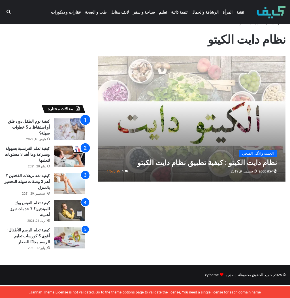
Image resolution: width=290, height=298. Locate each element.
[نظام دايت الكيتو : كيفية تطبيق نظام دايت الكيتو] (192, 131)
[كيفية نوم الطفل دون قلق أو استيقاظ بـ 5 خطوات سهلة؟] (69, 141)
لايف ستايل (119, 12)
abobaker (266, 184)
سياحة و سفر (144, 12)
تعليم (163, 12)
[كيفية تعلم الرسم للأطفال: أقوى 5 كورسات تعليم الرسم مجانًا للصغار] (69, 250)
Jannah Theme (42, 292)
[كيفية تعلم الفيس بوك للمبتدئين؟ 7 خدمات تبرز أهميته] (69, 223)
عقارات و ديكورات (66, 12)
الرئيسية (277, 36)
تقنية (240, 12)
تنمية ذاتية (179, 12)
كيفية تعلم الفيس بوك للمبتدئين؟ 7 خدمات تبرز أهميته (30, 221)
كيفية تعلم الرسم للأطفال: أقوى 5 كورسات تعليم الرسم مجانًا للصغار (28, 248)
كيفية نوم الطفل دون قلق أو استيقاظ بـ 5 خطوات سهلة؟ (29, 140)
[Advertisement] (44, 68)
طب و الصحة (95, 12)
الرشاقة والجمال (205, 12)
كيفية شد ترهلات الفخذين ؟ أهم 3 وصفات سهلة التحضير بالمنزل (27, 194)
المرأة (228, 12)
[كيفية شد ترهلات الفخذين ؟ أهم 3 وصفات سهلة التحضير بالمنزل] (69, 196)
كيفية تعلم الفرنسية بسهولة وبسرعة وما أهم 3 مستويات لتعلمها (27, 167)
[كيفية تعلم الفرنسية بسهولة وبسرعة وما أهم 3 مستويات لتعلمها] (69, 169)
